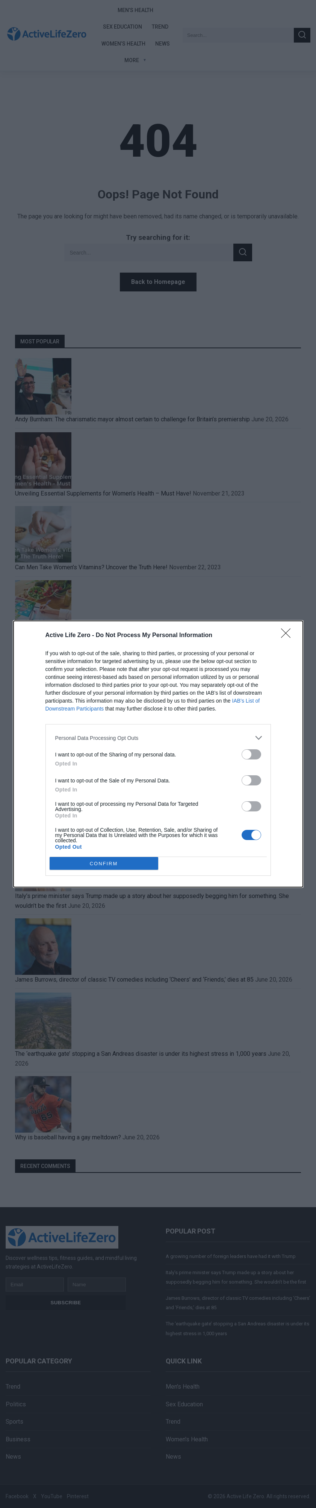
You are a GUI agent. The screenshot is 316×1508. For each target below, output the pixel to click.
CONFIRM (104, 863)
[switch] (251, 754)
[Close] (288, 635)
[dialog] (158, 754)
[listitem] (158, 738)
